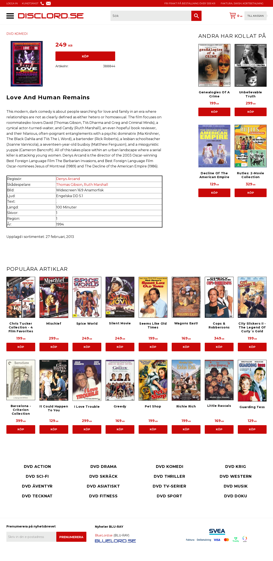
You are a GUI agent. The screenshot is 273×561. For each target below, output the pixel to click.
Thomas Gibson (69, 185)
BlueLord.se (104, 535)
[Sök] (196, 16)
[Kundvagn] (247, 15)
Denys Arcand (68, 179)
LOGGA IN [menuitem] (12, 3)
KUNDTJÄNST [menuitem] (30, 3)
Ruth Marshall (96, 185)
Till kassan (255, 15)
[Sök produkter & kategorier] (150, 16)
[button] (10, 16)
